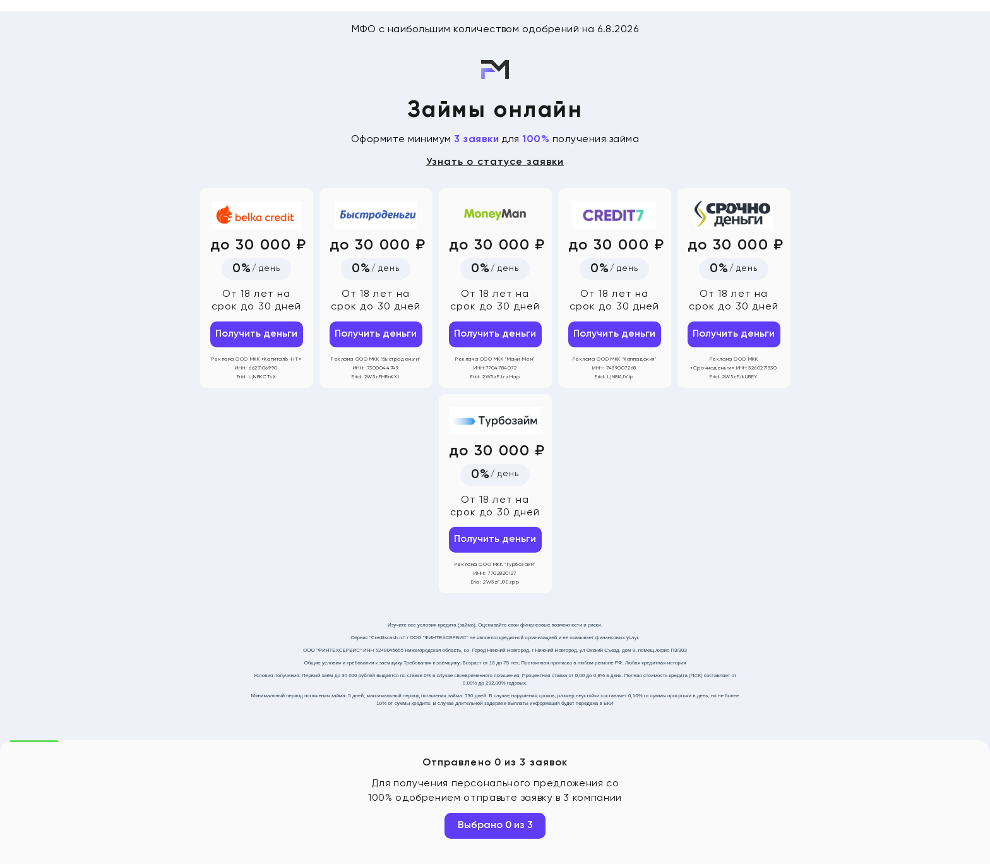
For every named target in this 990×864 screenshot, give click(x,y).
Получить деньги (256, 334)
